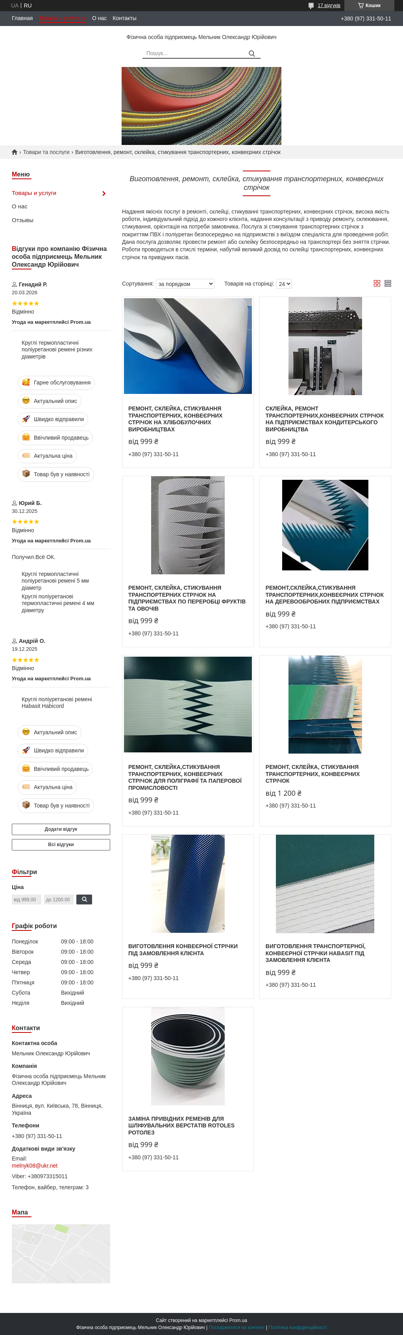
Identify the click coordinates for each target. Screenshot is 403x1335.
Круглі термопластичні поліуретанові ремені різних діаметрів (57, 350)
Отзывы (22, 220)
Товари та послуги (46, 152)
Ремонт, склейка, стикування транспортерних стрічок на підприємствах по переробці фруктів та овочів (187, 598)
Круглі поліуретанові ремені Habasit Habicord (57, 702)
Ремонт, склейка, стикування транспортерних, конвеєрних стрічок (313, 774)
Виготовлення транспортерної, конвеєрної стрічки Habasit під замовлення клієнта (316, 953)
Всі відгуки (61, 844)
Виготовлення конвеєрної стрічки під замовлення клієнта (183, 949)
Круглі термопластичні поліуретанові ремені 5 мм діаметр (55, 581)
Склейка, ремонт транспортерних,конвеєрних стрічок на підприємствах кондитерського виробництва (325, 419)
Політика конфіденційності (298, 1327)
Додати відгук (61, 829)
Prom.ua (238, 1320)
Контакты (124, 18)
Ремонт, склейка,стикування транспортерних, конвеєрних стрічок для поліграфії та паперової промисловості (185, 777)
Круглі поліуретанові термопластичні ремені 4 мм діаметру (58, 603)
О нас (99, 18)
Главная (22, 18)
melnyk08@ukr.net (34, 1165)
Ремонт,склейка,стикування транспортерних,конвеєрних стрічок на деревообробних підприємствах (325, 595)
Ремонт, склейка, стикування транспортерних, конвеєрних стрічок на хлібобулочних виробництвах (175, 419)
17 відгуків (329, 5)
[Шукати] (252, 54)
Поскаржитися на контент (236, 1327)
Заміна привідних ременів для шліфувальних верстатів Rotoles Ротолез (181, 1126)
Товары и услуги (59, 18)
